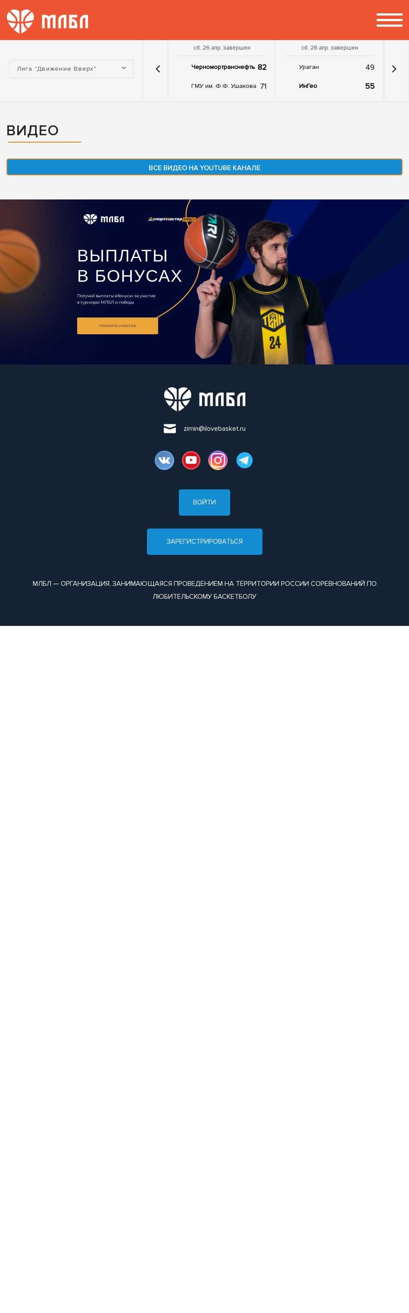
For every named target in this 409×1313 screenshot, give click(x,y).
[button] (157, 69)
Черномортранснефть (223, 67)
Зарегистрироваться (205, 541)
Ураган (309, 67)
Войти (204, 502)
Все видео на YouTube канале (204, 168)
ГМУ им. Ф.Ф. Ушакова (223, 86)
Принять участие (117, 326)
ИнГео (308, 86)
